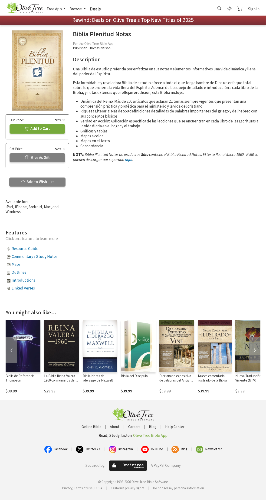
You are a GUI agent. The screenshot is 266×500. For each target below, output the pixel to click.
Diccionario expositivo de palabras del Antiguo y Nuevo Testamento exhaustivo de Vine (176, 383)
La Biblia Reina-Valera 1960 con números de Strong (59, 380)
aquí (128, 160)
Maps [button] (16, 264)
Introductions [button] (23, 280)
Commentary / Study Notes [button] (34, 257)
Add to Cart (37, 129)
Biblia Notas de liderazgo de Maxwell (98, 378)
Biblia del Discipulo (134, 376)
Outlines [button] (19, 272)
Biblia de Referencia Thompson (20, 378)
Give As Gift (37, 158)
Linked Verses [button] (23, 288)
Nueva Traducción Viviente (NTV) (248, 378)
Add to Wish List (37, 182)
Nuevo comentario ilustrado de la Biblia (212, 378)
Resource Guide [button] (25, 249)
